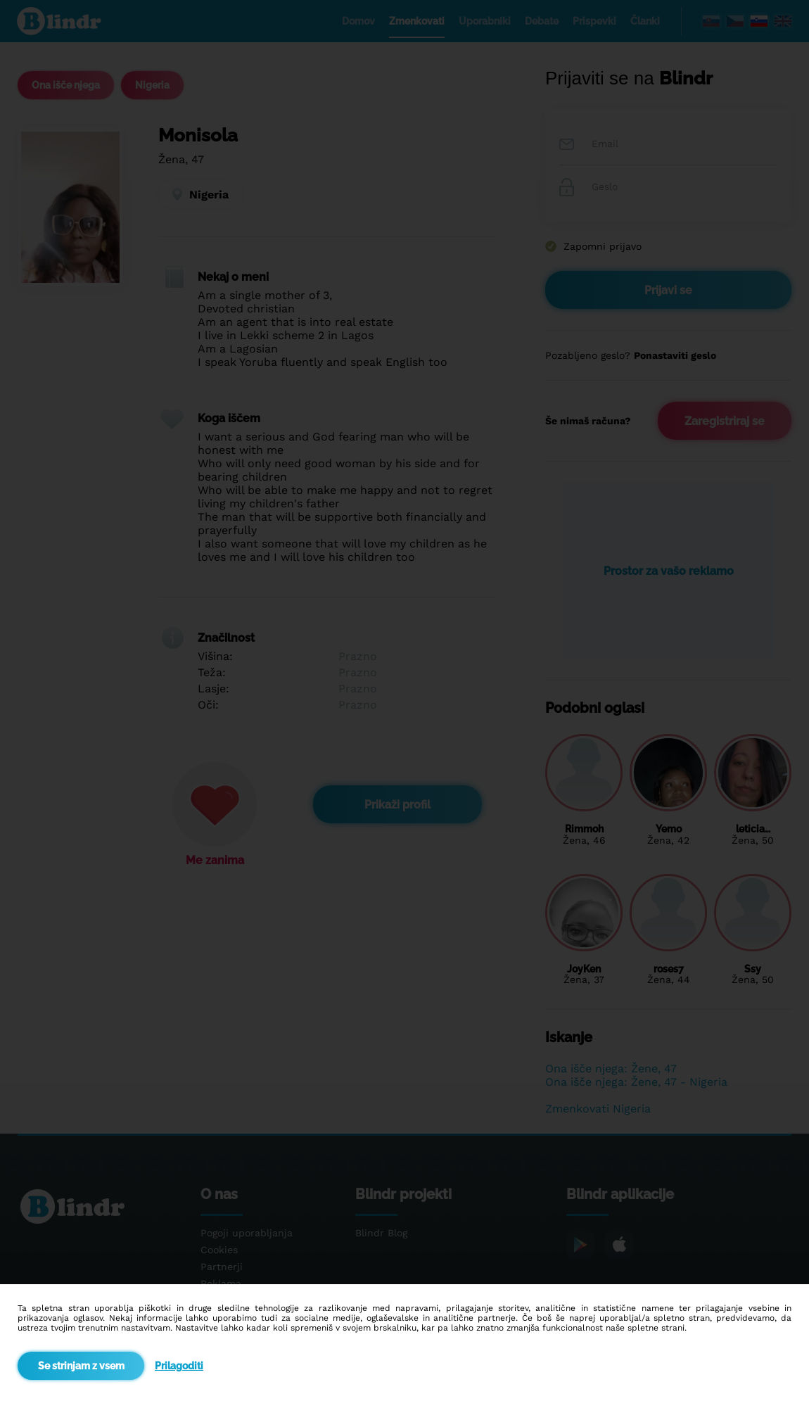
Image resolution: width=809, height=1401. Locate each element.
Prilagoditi (179, 1365)
